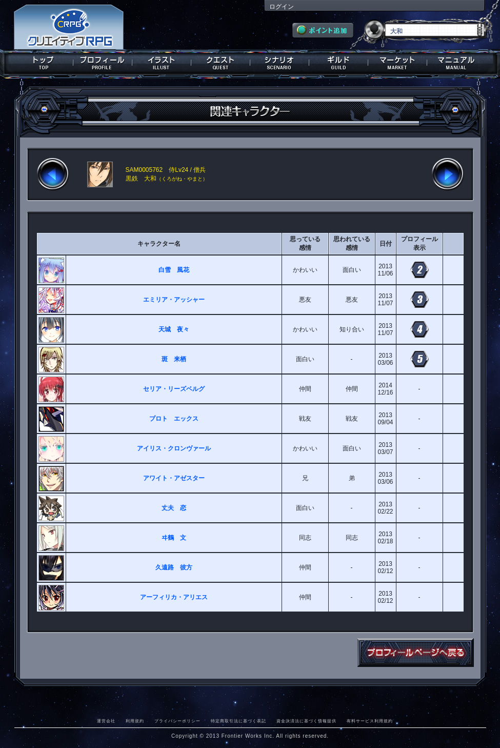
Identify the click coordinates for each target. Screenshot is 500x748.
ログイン (281, 6)
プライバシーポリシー (177, 720)
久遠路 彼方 (173, 567)
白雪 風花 (173, 269)
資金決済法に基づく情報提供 (306, 720)
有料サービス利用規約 (370, 720)
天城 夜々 (173, 329)
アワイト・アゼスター (174, 478)
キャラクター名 (159, 243)
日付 (385, 243)
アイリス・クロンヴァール (174, 448)
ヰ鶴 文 (174, 537)
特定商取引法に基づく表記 (238, 720)
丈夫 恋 (174, 507)
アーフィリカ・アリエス (174, 597)
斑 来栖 (174, 359)
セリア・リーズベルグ (174, 388)
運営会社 (106, 720)
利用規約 (135, 720)
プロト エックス (173, 418)
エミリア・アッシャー (174, 299)
